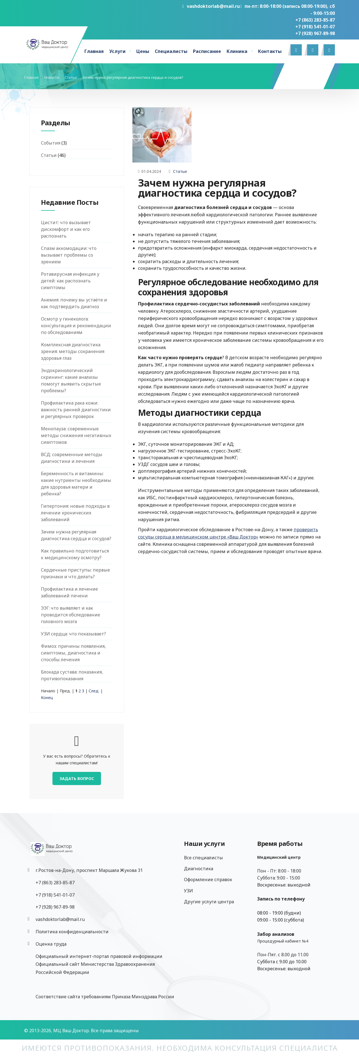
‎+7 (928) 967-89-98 (315, 33)
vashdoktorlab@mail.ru (211, 6)
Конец (47, 697)
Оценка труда (51, 944)
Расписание (207, 51)
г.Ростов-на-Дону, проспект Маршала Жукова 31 (89, 870)
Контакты (270, 51)
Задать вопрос (76, 778)
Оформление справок (208, 879)
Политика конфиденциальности (72, 932)
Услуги (117, 51)
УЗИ (188, 891)
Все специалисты (203, 858)
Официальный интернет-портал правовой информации (99, 956)
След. (94, 690)
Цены (142, 51)
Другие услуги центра (209, 902)
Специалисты (171, 51)
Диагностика (198, 868)
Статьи (180, 171)
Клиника (237, 51)
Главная (94, 51)
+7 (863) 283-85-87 (315, 20)
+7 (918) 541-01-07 (315, 27)
